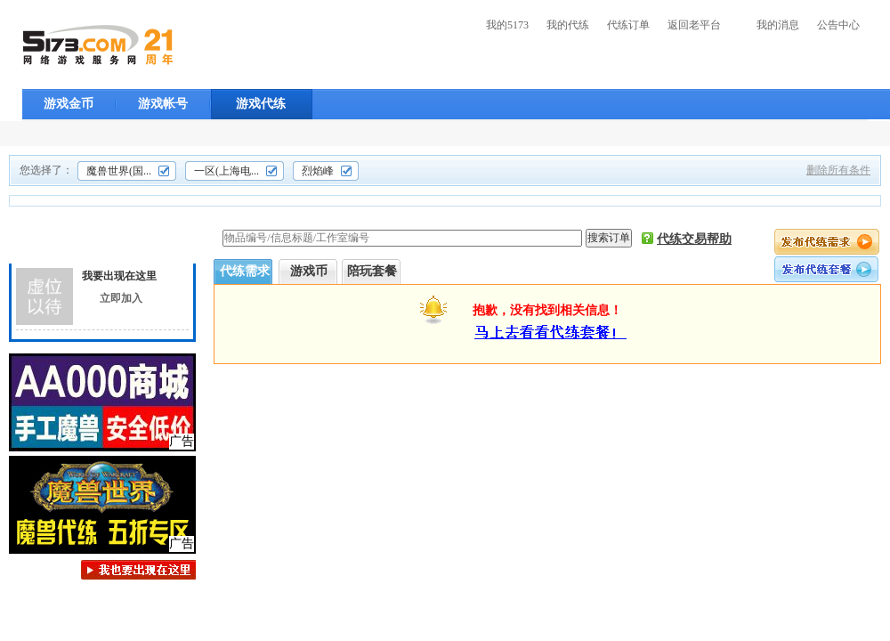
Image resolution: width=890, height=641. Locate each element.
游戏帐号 (163, 103)
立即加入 (121, 298)
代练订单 (628, 25)
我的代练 (567, 25)
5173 (98, 45)
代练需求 (245, 271)
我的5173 (507, 25)
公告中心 (838, 25)
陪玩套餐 (372, 271)
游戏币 (309, 271)
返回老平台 (694, 25)
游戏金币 (68, 103)
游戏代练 (261, 103)
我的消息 (777, 25)
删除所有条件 (838, 170)
